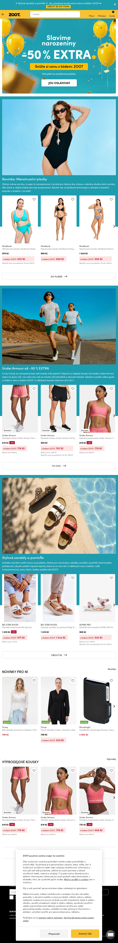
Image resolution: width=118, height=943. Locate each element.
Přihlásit (102, 14)
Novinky (112, 668)
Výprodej (111, 758)
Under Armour (9, 435)
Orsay (5, 727)
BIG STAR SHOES (10, 624)
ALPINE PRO (85, 624)
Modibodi (7, 246)
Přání (91, 14)
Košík (112, 13)
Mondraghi (84, 727)
